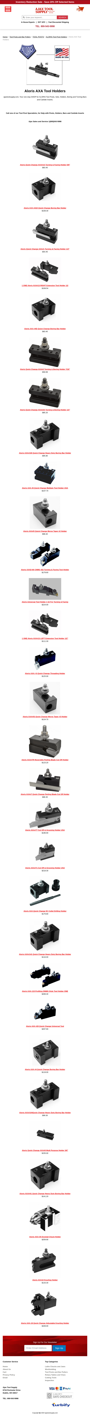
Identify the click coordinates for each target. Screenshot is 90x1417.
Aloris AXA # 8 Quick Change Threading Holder (45, 673)
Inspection (49, 1380)
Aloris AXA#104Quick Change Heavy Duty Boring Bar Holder (45, 1113)
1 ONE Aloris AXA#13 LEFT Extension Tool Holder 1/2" (45, 638)
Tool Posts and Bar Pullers (20, 37)
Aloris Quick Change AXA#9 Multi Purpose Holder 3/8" (45, 1150)
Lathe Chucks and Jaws (55, 1366)
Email (5, 1378)
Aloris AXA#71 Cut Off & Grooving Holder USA (45, 868)
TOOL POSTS (38, 37)
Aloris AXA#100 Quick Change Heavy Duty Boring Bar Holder (45, 453)
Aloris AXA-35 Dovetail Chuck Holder (45, 1237)
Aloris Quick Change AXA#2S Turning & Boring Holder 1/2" (45, 410)
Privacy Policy (9, 1375)
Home (5, 37)
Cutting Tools (51, 1378)
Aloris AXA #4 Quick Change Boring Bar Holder (45, 1069)
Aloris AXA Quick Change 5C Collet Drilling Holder (45, 911)
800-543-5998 (48, 26)
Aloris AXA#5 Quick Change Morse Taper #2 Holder (45, 531)
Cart (4, 1372)
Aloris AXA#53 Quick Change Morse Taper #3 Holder (45, 717)
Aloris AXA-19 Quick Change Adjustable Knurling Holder (45, 1323)
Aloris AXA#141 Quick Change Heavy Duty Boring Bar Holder (45, 954)
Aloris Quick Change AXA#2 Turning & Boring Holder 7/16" (45, 369)
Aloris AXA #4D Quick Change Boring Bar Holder (45, 329)
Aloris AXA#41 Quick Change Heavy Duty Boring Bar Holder (44, 1194)
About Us (7, 1369)
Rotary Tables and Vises (55, 1375)
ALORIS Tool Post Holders (56, 37)
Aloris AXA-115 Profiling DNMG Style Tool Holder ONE (45, 991)
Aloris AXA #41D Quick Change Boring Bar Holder (45, 208)
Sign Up (59, 1348)
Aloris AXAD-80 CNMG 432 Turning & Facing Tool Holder (45, 570)
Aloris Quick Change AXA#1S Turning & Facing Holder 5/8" (45, 165)
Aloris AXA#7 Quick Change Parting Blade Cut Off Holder (45, 794)
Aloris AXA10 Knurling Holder (45, 1280)
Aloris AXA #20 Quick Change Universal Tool (45, 1026)
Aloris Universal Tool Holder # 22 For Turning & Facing (45, 602)
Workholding (50, 1369)
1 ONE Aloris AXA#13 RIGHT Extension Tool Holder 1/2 (45, 285)
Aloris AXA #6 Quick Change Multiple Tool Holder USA (45, 488)
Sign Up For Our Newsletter (45, 1342)
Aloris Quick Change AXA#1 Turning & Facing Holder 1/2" (45, 249)
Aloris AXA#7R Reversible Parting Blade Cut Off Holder (45, 760)
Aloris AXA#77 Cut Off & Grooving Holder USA (45, 830)
